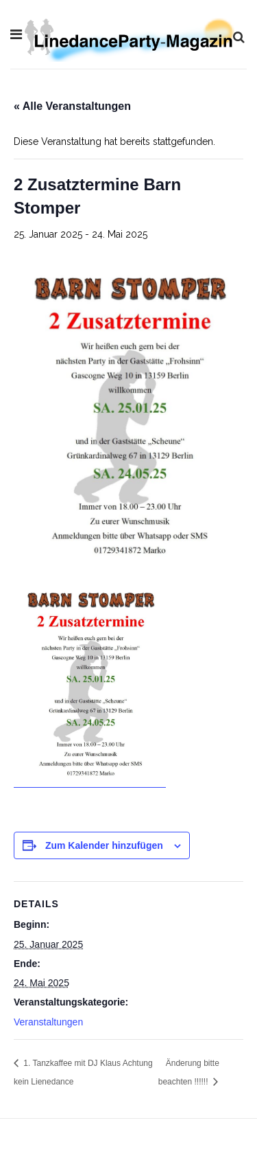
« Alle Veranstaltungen (72, 106)
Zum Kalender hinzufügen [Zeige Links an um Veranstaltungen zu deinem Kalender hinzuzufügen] (104, 845)
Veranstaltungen (48, 1021)
